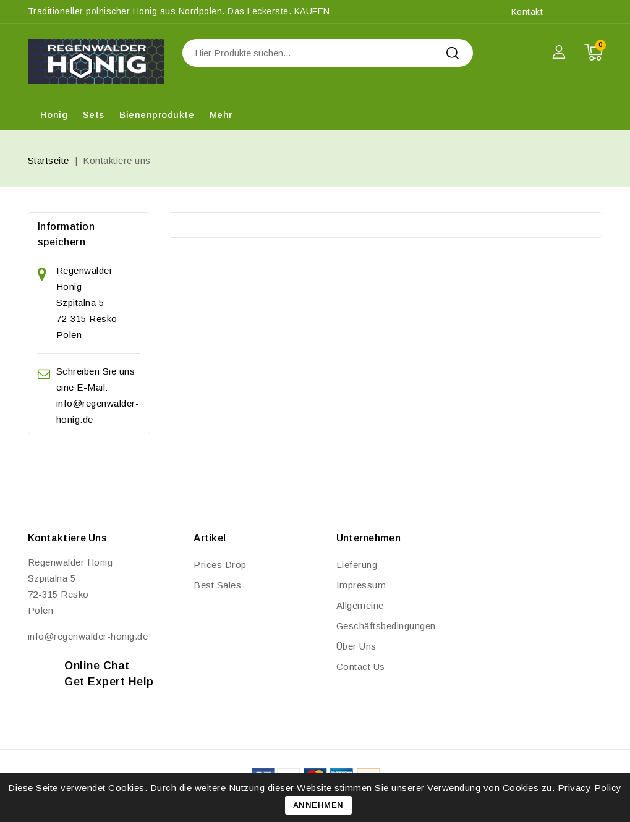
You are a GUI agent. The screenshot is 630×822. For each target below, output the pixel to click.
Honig (54, 114)
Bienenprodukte (156, 114)
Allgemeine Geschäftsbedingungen (386, 615)
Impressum (361, 585)
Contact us (360, 666)
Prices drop (220, 564)
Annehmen (318, 805)
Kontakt (527, 12)
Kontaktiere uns (68, 538)
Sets (93, 114)
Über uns (356, 646)
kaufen (312, 11)
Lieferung (357, 564)
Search (453, 53)
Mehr (221, 114)
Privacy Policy (590, 787)
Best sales (217, 585)
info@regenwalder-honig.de (88, 636)
